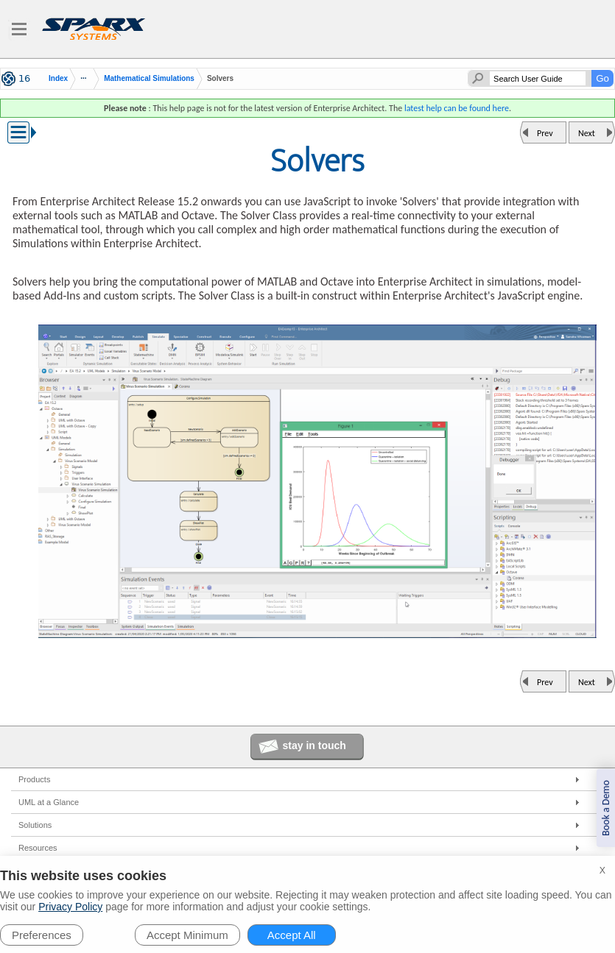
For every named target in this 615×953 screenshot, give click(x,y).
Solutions (35, 825)
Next (586, 133)
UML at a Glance (48, 802)
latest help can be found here (456, 108)
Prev (545, 133)
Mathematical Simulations (149, 78)
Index (58, 78)
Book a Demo (606, 808)
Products (34, 779)
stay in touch (314, 745)
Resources (37, 847)
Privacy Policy (70, 907)
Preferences (41, 935)
